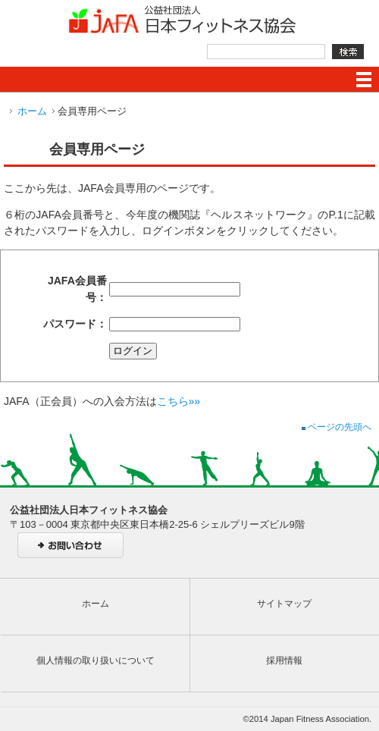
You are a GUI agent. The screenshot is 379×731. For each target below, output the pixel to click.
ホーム (32, 111)
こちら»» (179, 401)
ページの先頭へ (336, 427)
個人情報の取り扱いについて (95, 660)
